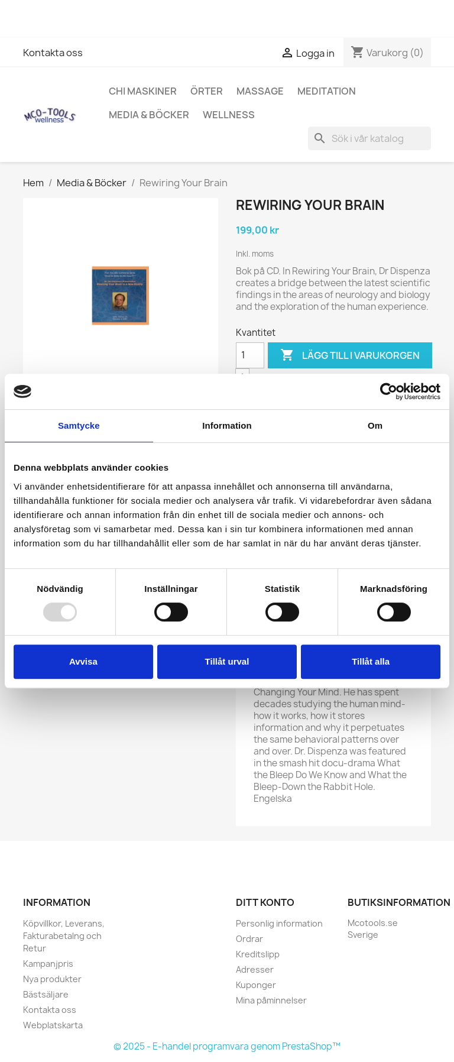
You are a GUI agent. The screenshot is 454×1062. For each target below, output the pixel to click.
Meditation (326, 91)
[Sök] (369, 138)
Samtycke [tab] (79, 425)
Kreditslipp (258, 954)
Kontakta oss (53, 52)
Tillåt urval (227, 661)
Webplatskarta (53, 1025)
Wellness (229, 114)
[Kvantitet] (250, 355)
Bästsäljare (46, 994)
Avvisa (83, 661)
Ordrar (249, 938)
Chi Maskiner (143, 91)
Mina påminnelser (271, 1000)
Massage (260, 91)
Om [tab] (375, 425)
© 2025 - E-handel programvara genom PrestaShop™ (227, 1046)
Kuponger (256, 984)
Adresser (255, 969)
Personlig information (279, 923)
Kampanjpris (48, 963)
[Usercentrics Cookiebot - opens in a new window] (388, 391)
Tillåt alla (371, 661)
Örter (206, 91)
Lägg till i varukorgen (350, 355)
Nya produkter (52, 979)
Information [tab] (227, 425)
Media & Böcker (149, 114)
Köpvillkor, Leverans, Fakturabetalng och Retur (64, 936)
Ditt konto (265, 902)
